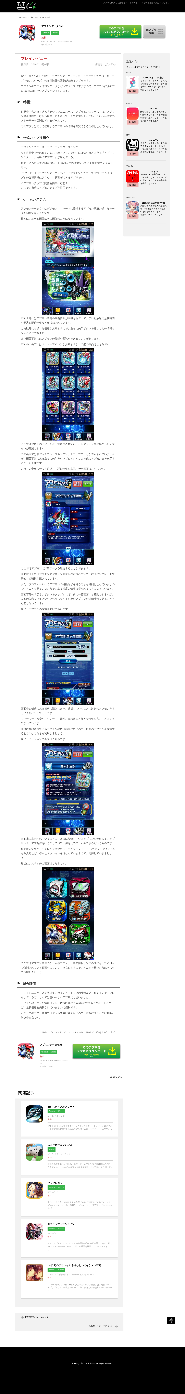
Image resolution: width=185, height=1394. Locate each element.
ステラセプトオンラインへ (69, 1238)
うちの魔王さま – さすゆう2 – (100, 1326)
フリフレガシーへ (69, 1197)
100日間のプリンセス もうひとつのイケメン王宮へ (69, 1279)
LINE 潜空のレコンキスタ (36, 1317)
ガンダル (117, 1077)
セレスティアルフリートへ (69, 1119)
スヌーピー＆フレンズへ (69, 1157)
